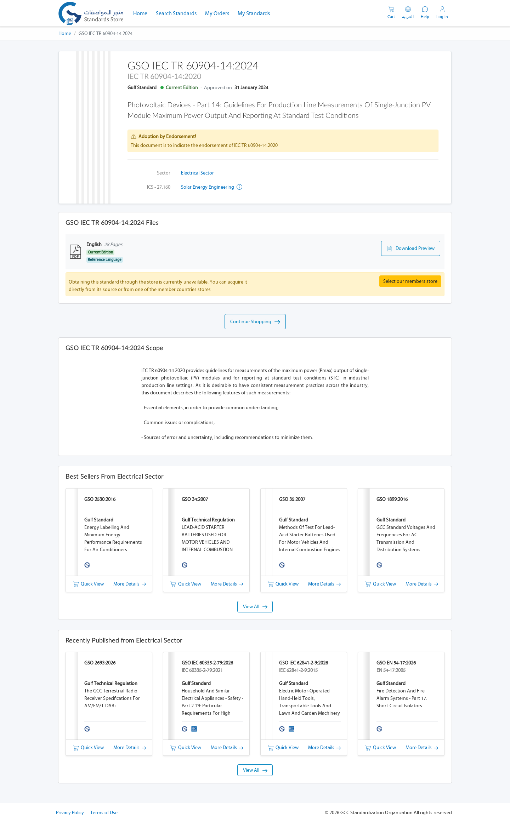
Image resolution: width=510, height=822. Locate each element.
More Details (129, 584)
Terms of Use (104, 813)
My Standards (254, 13)
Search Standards (178, 13)
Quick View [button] (88, 584)
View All (255, 607)
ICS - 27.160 (158, 187)
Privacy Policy (70, 813)
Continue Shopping (255, 322)
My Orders (217, 13)
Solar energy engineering (211, 187)
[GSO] (90, 13)
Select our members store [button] (410, 281)
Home (142, 13)
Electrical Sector (197, 173)
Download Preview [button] (411, 248)
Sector (163, 173)
